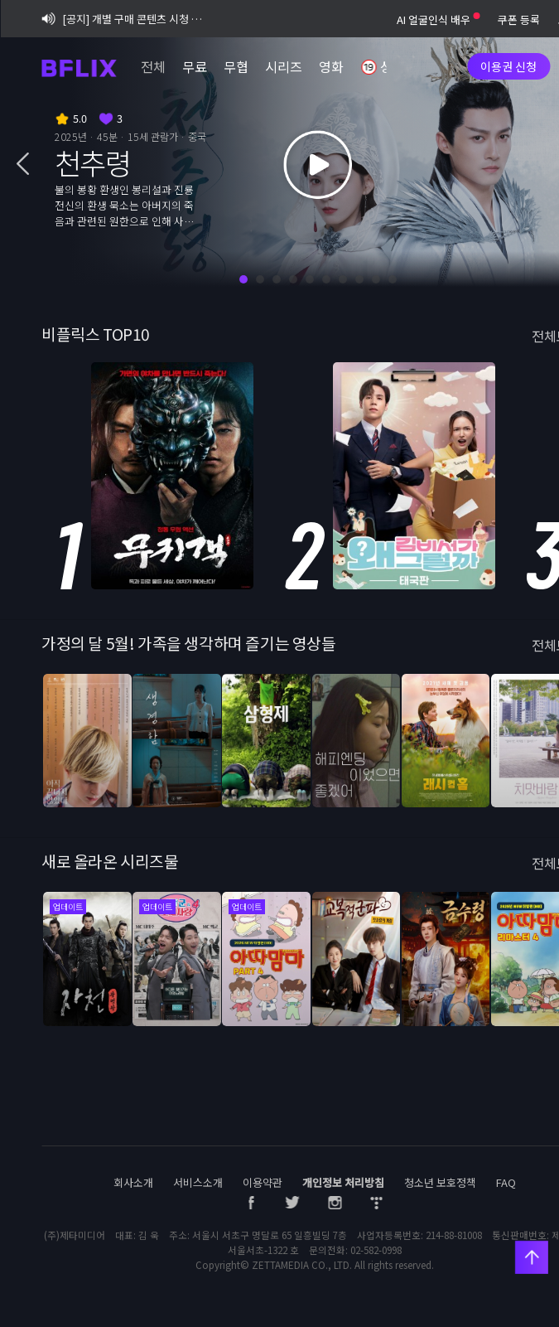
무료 (194, 66)
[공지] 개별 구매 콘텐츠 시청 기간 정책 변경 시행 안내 (123, 19)
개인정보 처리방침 (343, 1182)
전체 (153, 66)
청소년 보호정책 (440, 1182)
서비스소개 (198, 1182)
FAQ (506, 1182)
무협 (236, 66)
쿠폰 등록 (519, 19)
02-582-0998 (376, 1250)
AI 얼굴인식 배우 (438, 19)
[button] (23, 165)
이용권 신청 (508, 66)
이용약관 (262, 1182)
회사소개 (133, 1182)
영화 (331, 66)
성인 (382, 68)
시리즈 (283, 66)
